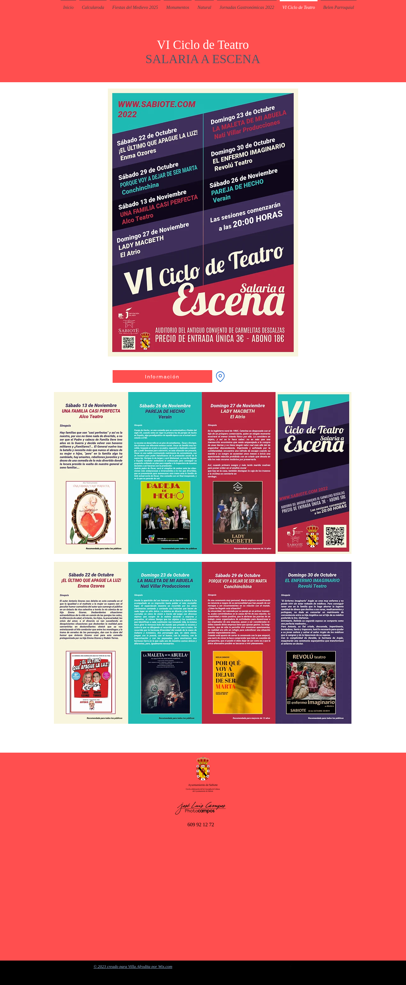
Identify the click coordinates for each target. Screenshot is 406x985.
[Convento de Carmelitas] (220, 376)
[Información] (162, 376)
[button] (177, 5)
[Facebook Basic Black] (290, 966)
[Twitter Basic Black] (282, 966)
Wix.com (165, 966)
